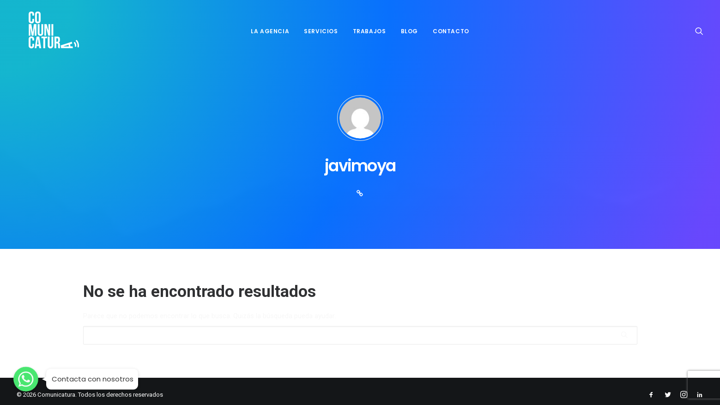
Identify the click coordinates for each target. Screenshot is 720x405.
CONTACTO (451, 28)
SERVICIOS (321, 28)
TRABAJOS (369, 28)
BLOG (409, 28)
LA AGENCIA (270, 28)
